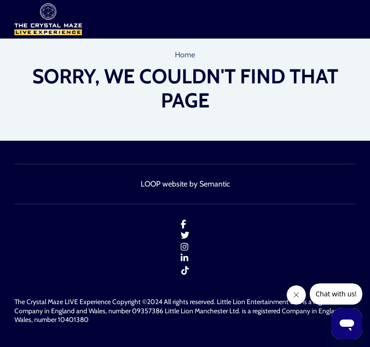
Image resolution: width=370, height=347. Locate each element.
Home (185, 54)
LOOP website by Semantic (185, 183)
